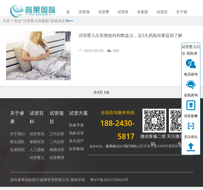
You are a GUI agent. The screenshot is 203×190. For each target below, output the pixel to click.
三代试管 (56, 133)
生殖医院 (17, 149)
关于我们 (181, 15)
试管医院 (122, 15)
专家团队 (142, 15)
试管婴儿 (37, 157)
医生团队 (17, 141)
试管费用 (103, 15)
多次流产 (76, 140)
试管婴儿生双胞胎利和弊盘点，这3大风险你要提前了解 (130, 35)
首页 (68, 15)
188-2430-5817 (117, 129)
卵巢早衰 (76, 124)
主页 (6, 20)
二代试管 (56, 141)
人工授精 (37, 149)
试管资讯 (37, 133)
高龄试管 (76, 132)
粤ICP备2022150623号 (109, 179)
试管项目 (84, 15)
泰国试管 (37, 141)
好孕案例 (76, 148)
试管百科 (162, 15)
